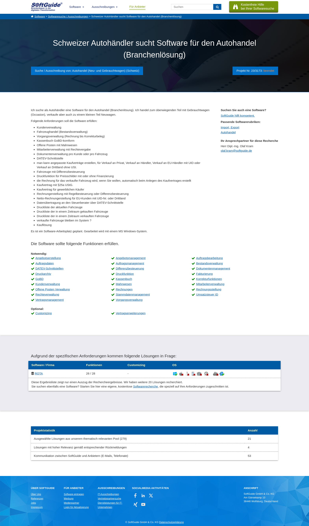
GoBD (39, 279)
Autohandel (228, 132)
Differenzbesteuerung (130, 268)
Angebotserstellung (48, 258)
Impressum (37, 507)
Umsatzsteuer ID (207, 294)
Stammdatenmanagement (133, 294)
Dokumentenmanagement (213, 268)
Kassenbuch (124, 279)
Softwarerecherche (145, 386)
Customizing (43, 313)
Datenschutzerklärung (171, 522)
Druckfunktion (125, 273)
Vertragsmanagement (49, 299)
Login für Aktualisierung (76, 507)
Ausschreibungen (103, 6)
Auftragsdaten (44, 263)
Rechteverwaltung (47, 294)
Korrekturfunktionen (209, 279)
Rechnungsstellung (208, 289)
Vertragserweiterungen (130, 313)
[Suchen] (217, 7)
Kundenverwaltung (47, 284)
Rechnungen (124, 289)
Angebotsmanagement (130, 258)
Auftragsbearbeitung (209, 258)
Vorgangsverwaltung (129, 299)
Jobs (33, 503)
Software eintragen (74, 494)
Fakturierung (204, 273)
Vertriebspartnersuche (109, 498)
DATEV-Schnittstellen (49, 268)
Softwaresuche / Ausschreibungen (68, 16)
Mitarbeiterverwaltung (210, 284)
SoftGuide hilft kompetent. (238, 115)
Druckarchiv (43, 273)
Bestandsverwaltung (209, 263)
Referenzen (37, 498)
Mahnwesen (124, 284)
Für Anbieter (137, 6)
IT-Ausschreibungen (108, 494)
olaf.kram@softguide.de (236, 150)
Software (75, 6)
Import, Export (230, 127)
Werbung (69, 498)
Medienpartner (71, 503)
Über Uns (36, 494)
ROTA (39, 373)
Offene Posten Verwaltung (52, 289)
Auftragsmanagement (130, 263)
